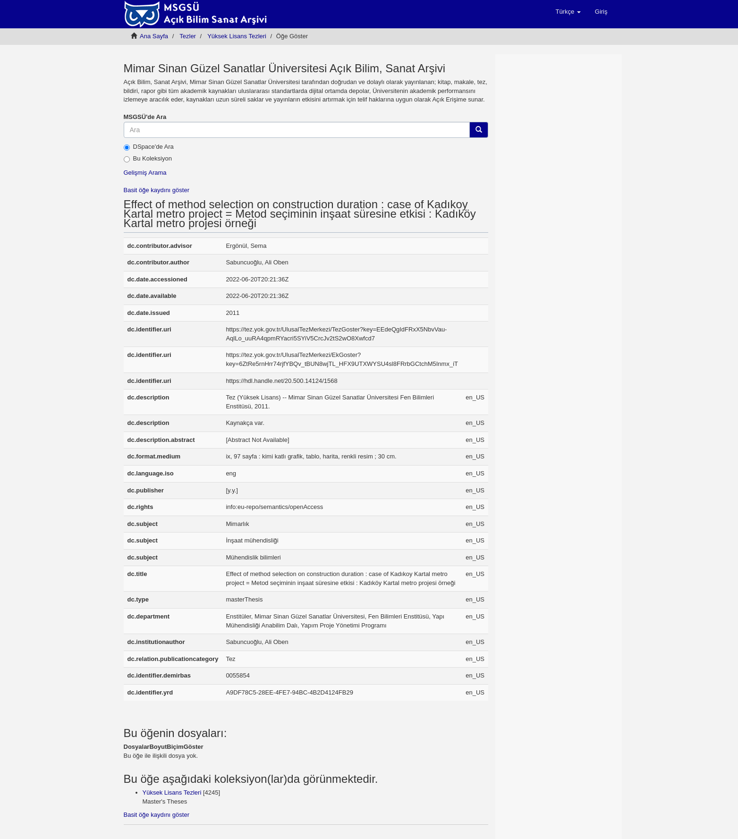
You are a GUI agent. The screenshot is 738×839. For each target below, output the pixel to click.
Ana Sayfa (154, 36)
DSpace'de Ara (149, 147)
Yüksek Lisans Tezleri (236, 36)
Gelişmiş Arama (145, 172)
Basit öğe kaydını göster (156, 190)
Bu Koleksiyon (148, 158)
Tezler (187, 36)
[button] (567, 12)
